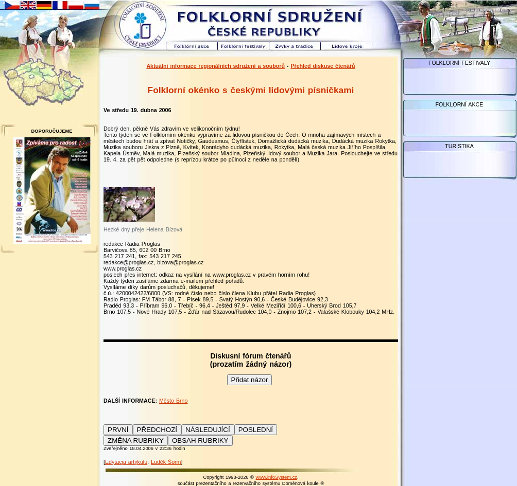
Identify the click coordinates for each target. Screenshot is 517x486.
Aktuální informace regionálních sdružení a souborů (215, 66)
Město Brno (173, 401)
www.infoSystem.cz (276, 477)
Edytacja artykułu (126, 462)
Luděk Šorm (166, 462)
